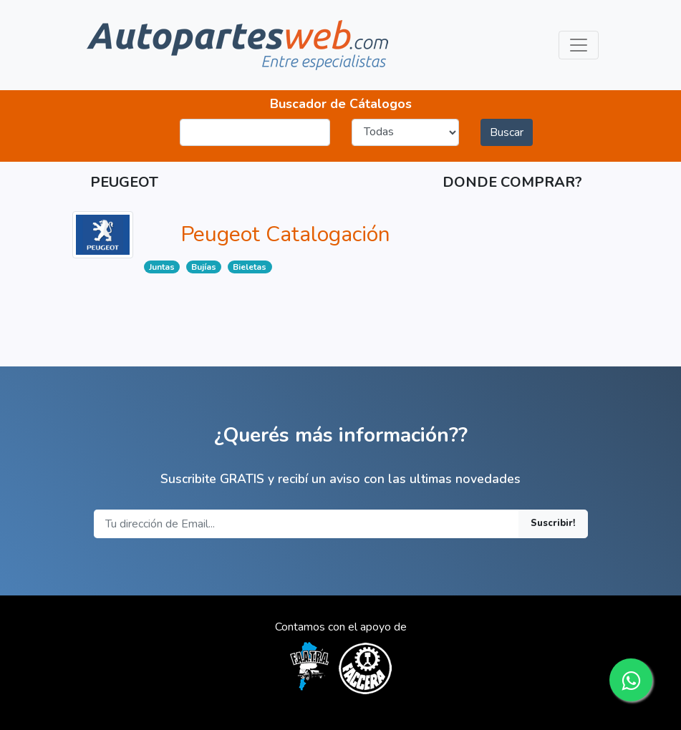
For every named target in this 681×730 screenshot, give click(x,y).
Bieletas (249, 267)
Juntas (162, 267)
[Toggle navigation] (579, 45)
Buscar (506, 132)
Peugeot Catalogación (285, 234)
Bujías (203, 267)
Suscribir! (553, 523)
